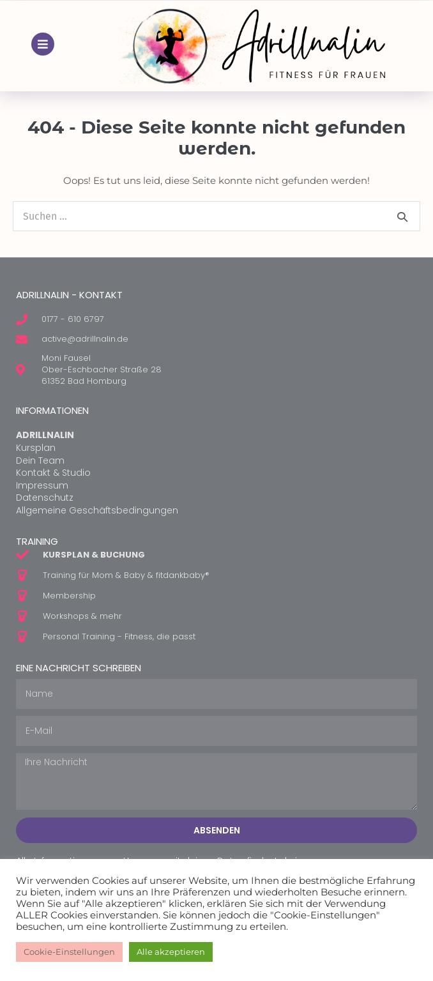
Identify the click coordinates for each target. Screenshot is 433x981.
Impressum (42, 485)
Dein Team (40, 460)
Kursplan (36, 447)
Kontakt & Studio (53, 472)
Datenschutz (44, 497)
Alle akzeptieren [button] (171, 952)
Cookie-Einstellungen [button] (69, 952)
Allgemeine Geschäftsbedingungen (97, 510)
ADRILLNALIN (45, 435)
